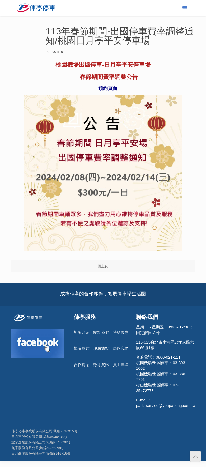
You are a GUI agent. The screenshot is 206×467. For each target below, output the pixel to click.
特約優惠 (121, 332)
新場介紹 (82, 332)
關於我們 (101, 332)
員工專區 (121, 364)
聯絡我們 (121, 348)
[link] (102, 76)
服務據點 (101, 348)
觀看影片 (82, 348)
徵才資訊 (101, 364)
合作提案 (82, 364)
